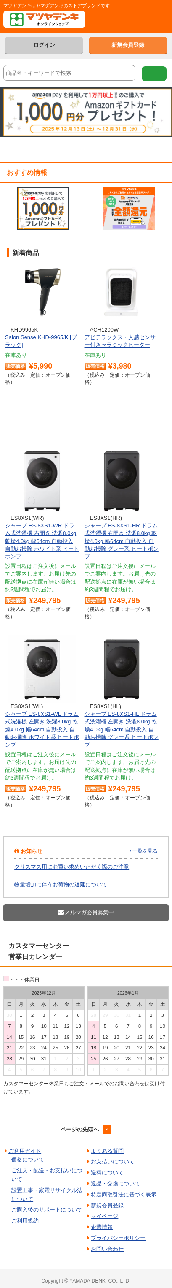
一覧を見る (145, 851)
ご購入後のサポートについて (46, 1209)
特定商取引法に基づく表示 (123, 1194)
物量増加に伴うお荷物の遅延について (60, 884)
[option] (43, 208)
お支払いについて (113, 1161)
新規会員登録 (127, 45)
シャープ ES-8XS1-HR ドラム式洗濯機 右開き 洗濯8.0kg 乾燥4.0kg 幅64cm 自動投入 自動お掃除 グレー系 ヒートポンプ (122, 541)
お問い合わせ (107, 1249)
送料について (107, 1172)
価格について (27, 1159)
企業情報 (102, 1227)
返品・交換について (115, 1183)
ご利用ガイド (24, 1151)
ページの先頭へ (80, 1129)
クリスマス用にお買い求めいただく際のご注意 (71, 867)
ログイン (44, 45)
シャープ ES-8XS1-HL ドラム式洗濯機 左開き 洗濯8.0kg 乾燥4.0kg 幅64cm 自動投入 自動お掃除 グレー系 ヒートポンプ (122, 729)
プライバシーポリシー (118, 1238)
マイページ (104, 1216)
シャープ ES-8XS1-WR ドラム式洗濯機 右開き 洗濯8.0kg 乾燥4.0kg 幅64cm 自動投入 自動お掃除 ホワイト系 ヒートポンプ (42, 541)
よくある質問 (107, 1151)
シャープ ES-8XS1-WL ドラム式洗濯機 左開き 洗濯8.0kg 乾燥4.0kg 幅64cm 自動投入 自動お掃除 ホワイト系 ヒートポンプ (42, 729)
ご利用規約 (25, 1220)
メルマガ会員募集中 (86, 912)
